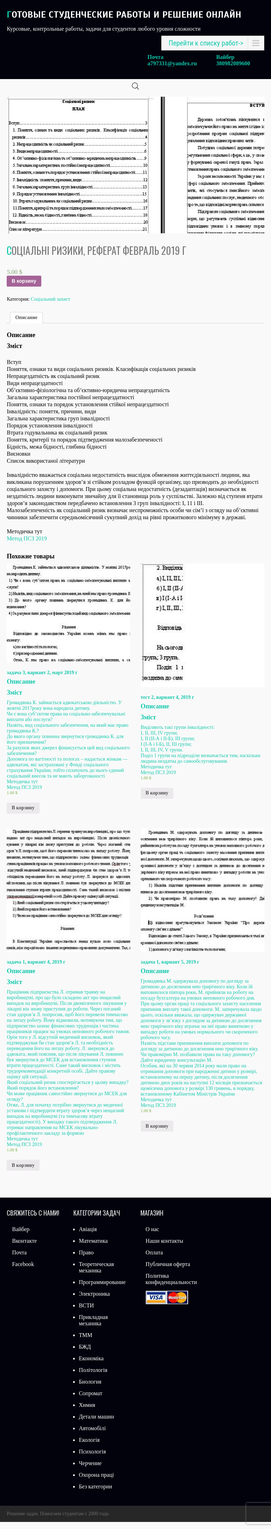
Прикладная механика (93, 1327)
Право (86, 1260)
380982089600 (233, 63)
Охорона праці (96, 1482)
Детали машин (96, 1424)
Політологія (93, 1377)
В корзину (24, 288)
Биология (90, 1389)
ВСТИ (86, 1312)
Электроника (94, 1301)
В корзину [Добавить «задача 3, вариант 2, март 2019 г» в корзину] (23, 814)
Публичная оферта (168, 1271)
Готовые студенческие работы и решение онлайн (124, 14)
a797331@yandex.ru (172, 63)
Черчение (90, 1470)
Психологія (92, 1459)
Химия (87, 1412)
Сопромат (90, 1400)
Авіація (88, 1236)
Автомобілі (92, 1435)
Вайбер (20, 1236)
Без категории (95, 1494)
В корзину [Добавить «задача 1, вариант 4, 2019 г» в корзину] (23, 1172)
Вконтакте (24, 1248)
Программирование (102, 1289)
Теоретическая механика (96, 1274)
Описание (26, 324)
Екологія (89, 1447)
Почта (19, 1260)
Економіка (91, 1365)
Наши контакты (164, 1248)
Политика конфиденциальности (171, 1286)
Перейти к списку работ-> (206, 43)
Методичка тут (22, 788)
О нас (152, 1236)
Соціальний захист (50, 306)
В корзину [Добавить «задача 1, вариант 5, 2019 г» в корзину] (157, 1133)
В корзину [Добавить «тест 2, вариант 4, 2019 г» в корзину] (157, 800)
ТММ (85, 1342)
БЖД (85, 1354)
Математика (93, 1248)
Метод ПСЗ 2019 (27, 545)
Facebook (23, 1271)
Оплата (154, 1260)
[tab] (26, 324)
